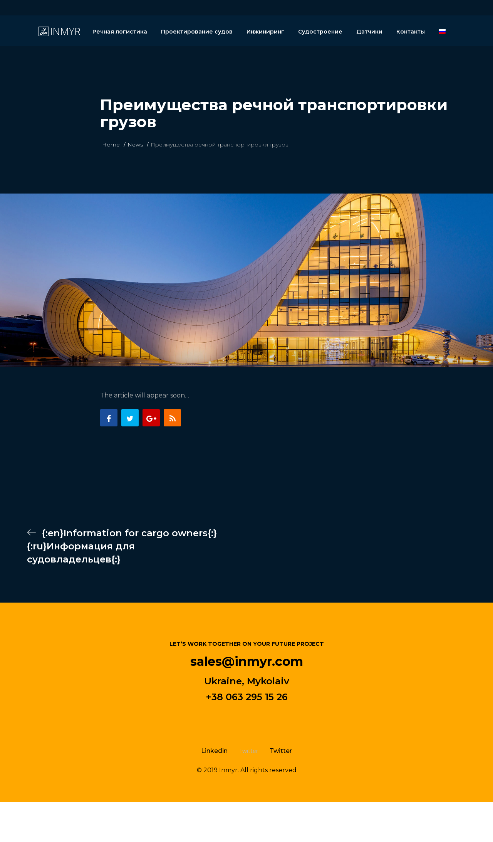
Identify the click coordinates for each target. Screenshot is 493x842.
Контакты (410, 31)
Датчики (369, 31)
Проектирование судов (197, 31)
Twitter (281, 750)
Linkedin (214, 750)
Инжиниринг (265, 31)
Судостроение (320, 31)
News (135, 144)
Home (111, 144)
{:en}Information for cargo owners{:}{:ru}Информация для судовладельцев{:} (122, 546)
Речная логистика (119, 31)
